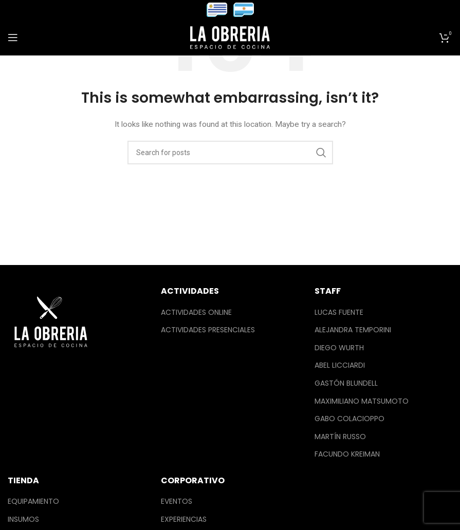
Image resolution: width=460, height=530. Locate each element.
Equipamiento (33, 501)
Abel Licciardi (340, 365)
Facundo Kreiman (347, 454)
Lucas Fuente (339, 312)
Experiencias (184, 519)
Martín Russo (340, 437)
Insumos (23, 519)
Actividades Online (196, 312)
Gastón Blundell (346, 383)
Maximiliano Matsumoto (362, 401)
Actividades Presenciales (208, 330)
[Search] (230, 152)
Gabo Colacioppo (349, 419)
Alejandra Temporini (353, 330)
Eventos (176, 501)
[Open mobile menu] (13, 37)
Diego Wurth (339, 348)
